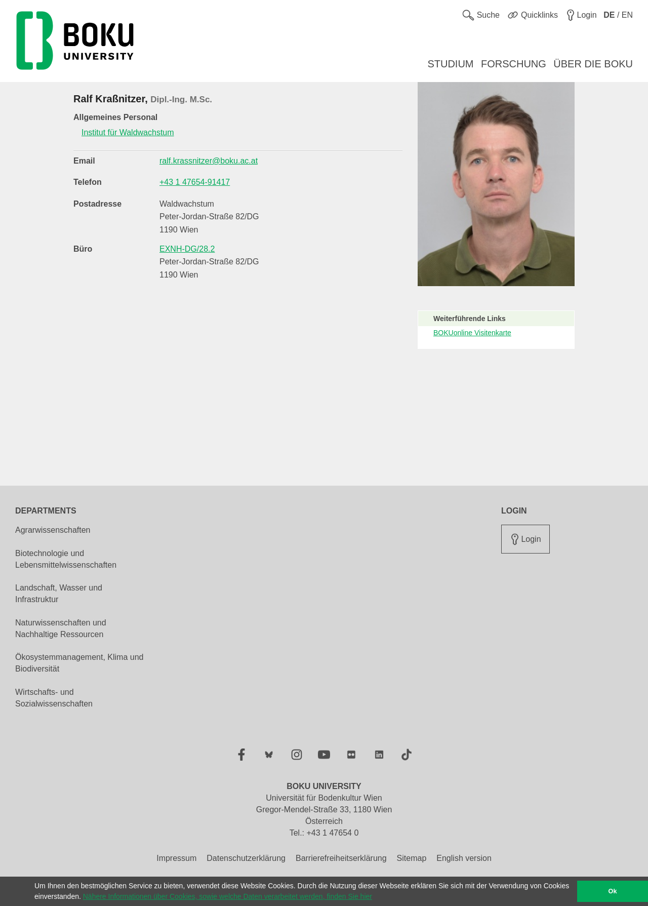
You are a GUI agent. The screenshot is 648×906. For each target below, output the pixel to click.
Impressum (176, 858)
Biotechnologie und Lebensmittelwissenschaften (65, 559)
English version (464, 858)
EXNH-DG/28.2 (187, 249)
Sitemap (412, 858)
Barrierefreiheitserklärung (341, 858)
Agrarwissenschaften (53, 530)
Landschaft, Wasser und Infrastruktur (58, 593)
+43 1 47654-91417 (194, 182)
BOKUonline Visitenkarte (472, 333)
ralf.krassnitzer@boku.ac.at (208, 160)
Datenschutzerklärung (246, 858)
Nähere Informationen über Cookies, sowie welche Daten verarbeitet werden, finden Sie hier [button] (227, 896)
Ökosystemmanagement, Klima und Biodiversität (79, 663)
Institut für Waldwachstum (128, 132)
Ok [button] (613, 891)
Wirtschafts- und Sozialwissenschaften (54, 698)
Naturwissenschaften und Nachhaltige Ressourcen (60, 628)
